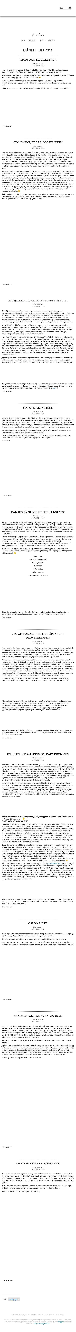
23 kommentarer (38, 1167)
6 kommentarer (38, 516)
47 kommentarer (38, 758)
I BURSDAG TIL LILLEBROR (38, 59)
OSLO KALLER (38, 923)
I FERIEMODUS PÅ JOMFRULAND (37, 1163)
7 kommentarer (38, 411)
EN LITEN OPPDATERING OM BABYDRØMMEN (38, 754)
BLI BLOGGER (62, 1315)
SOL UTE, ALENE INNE (38, 407)
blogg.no (61, 1322)
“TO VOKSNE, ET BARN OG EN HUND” (38, 142)
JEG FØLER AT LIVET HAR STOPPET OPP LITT (38, 300)
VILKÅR (41, 1315)
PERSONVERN (32, 1315)
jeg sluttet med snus (54, 863)
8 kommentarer (38, 927)
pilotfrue (38, 34)
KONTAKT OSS (50, 1315)
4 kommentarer (38, 63)
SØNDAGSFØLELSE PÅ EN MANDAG (38, 1015)
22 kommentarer (38, 304)
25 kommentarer (38, 641)
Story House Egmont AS (41, 1324)
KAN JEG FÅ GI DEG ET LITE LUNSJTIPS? (38, 512)
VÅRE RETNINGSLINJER (17, 1315)
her (54, 388)
